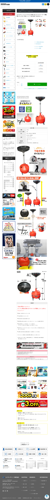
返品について (35, 88)
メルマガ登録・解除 (34, 493)
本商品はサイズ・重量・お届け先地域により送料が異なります (26, 76)
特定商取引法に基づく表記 (42, 88)
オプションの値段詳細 (28, 88)
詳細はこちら (8, 449)
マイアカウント (33, 480)
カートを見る (33, 490)
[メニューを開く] (48, 4)
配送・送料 (25, 487)
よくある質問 (25, 490)
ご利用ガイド (25, 480)
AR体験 (42, 487)
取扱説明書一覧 (44, 480)
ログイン (32, 487)
